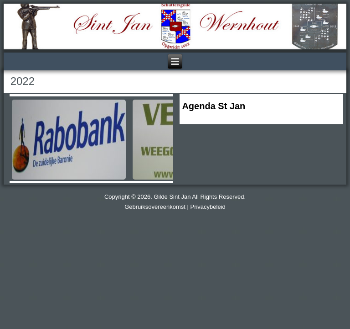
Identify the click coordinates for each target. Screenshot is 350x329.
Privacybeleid (207, 206)
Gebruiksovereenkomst (154, 206)
